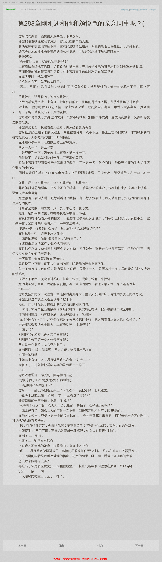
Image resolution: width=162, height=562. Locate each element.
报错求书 (143, 10)
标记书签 (125, 10)
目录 (61, 545)
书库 (22, 2)
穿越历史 (30, 2)
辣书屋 (14, 2)
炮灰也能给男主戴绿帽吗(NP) (49, 2)
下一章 (139, 545)
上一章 (22, 545)
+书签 (100, 545)
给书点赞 (134, 10)
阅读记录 (152, 10)
